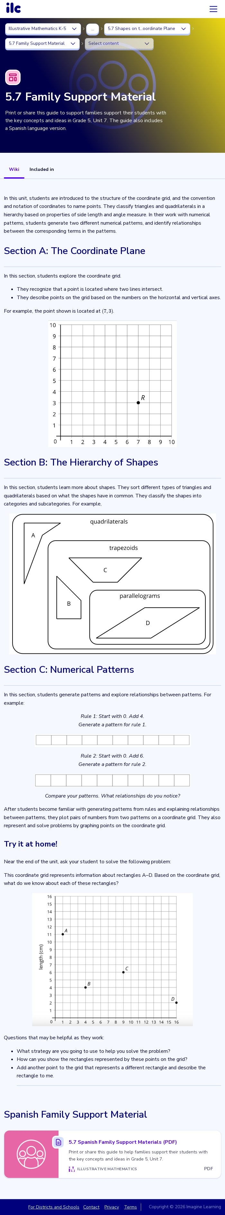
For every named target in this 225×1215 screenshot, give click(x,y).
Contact (91, 1207)
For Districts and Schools (53, 1207)
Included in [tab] (42, 169)
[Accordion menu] (213, 9)
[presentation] (107, 311)
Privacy (111, 1207)
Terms (130, 1207)
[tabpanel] (112, 689)
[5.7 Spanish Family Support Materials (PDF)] (112, 1154)
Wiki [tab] (14, 169)
